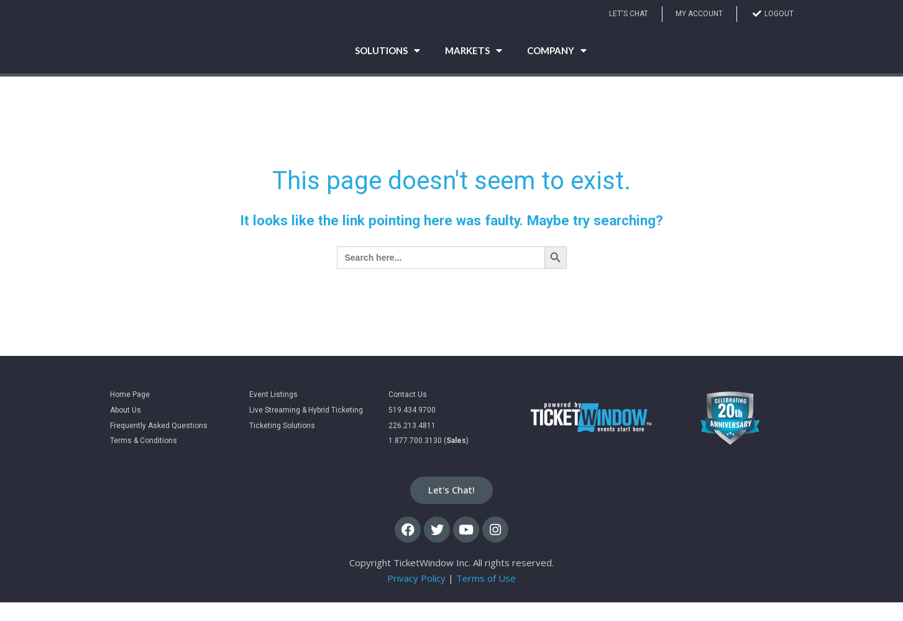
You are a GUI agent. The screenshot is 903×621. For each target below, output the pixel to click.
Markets (473, 59)
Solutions (387, 59)
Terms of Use (486, 597)
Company (557, 59)
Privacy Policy (416, 597)
